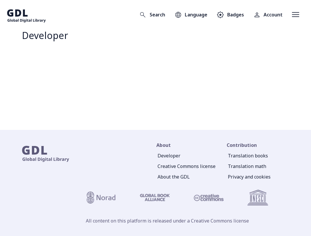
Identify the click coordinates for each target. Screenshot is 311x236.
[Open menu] (295, 15)
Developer (169, 155)
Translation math (247, 166)
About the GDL (174, 177)
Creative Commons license (187, 166)
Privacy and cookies (249, 177)
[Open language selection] (191, 15)
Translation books (248, 155)
